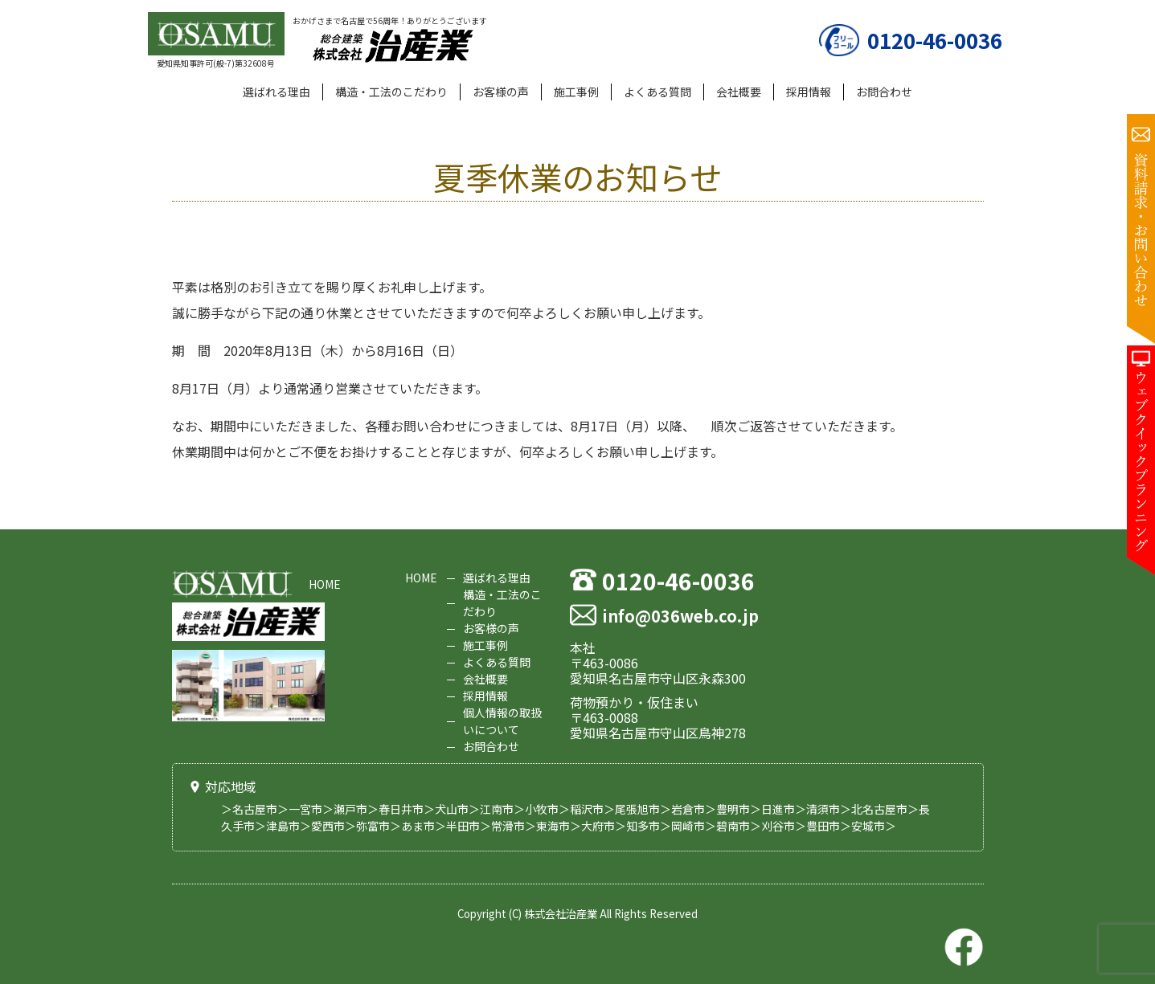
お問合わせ (884, 92)
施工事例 (576, 92)
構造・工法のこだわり (391, 92)
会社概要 (738, 92)
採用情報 (808, 92)
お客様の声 (501, 92)
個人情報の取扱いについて (502, 720)
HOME (325, 584)
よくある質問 (657, 92)
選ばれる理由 (276, 92)
